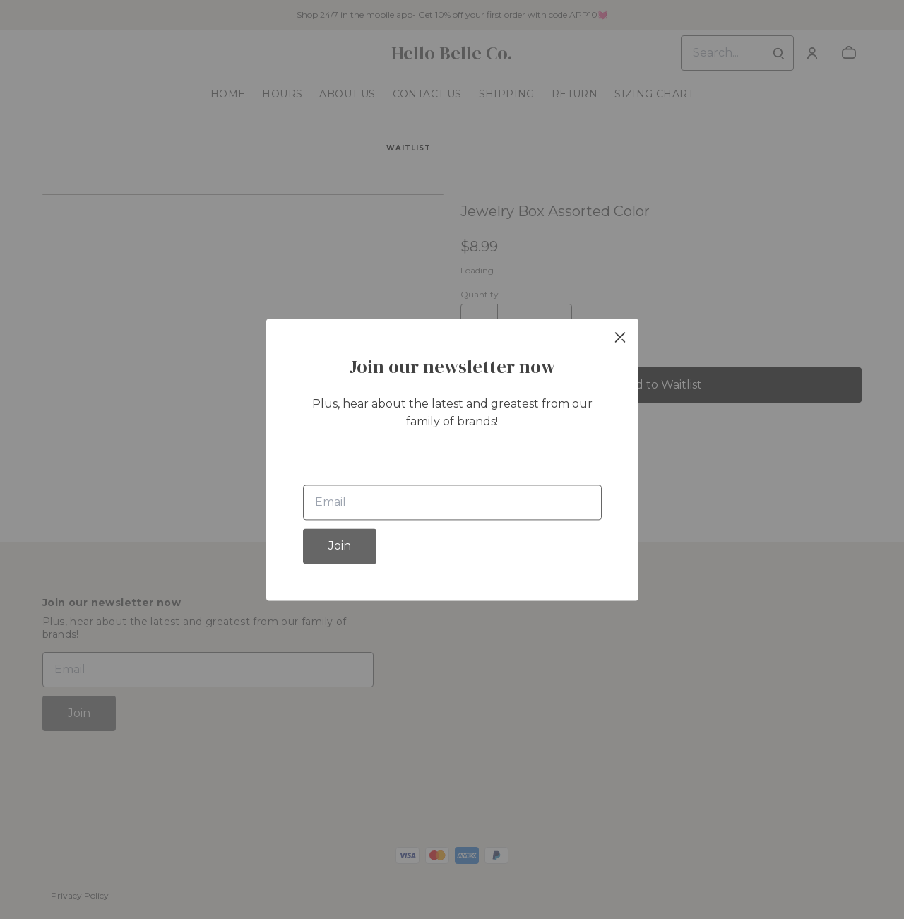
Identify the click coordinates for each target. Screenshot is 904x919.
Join (339, 545)
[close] (620, 337)
